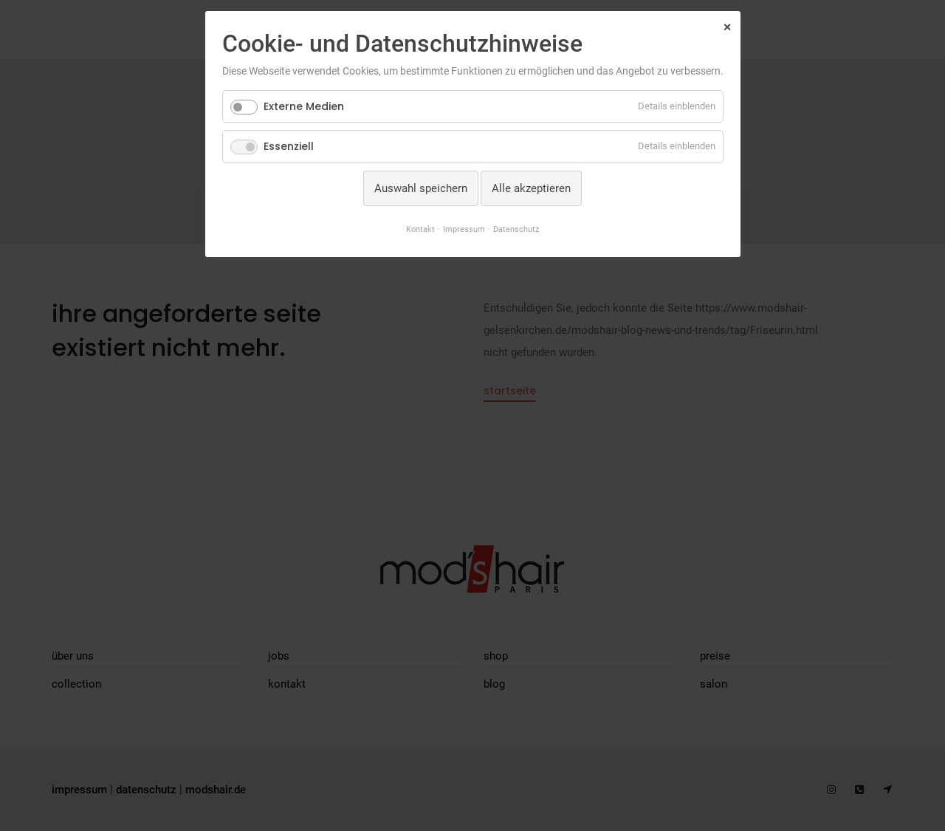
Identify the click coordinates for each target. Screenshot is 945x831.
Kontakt (420, 229)
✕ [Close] (727, 27)
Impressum (464, 229)
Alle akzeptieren (531, 188)
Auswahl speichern (420, 188)
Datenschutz (516, 229)
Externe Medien (304, 106)
